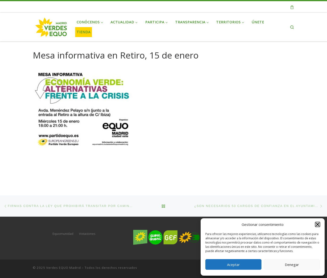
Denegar (292, 264)
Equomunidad (63, 234)
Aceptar (233, 264)
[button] (317, 224)
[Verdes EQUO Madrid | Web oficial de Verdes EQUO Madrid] (51, 26)
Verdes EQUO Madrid (63, 267)
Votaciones (87, 234)
